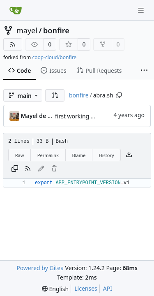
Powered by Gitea (40, 268)
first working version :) (85, 116)
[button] (55, 95)
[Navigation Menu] (141, 10)
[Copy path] (119, 95)
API (107, 288)
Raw (19, 155)
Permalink (48, 155)
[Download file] (129, 155)
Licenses (85, 288)
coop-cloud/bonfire (54, 57)
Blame (78, 155)
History (106, 155)
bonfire (56, 30)
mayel (26, 30)
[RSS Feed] (12, 44)
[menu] (55, 289)
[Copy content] (14, 169)
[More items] (144, 71)
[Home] (15, 10)
